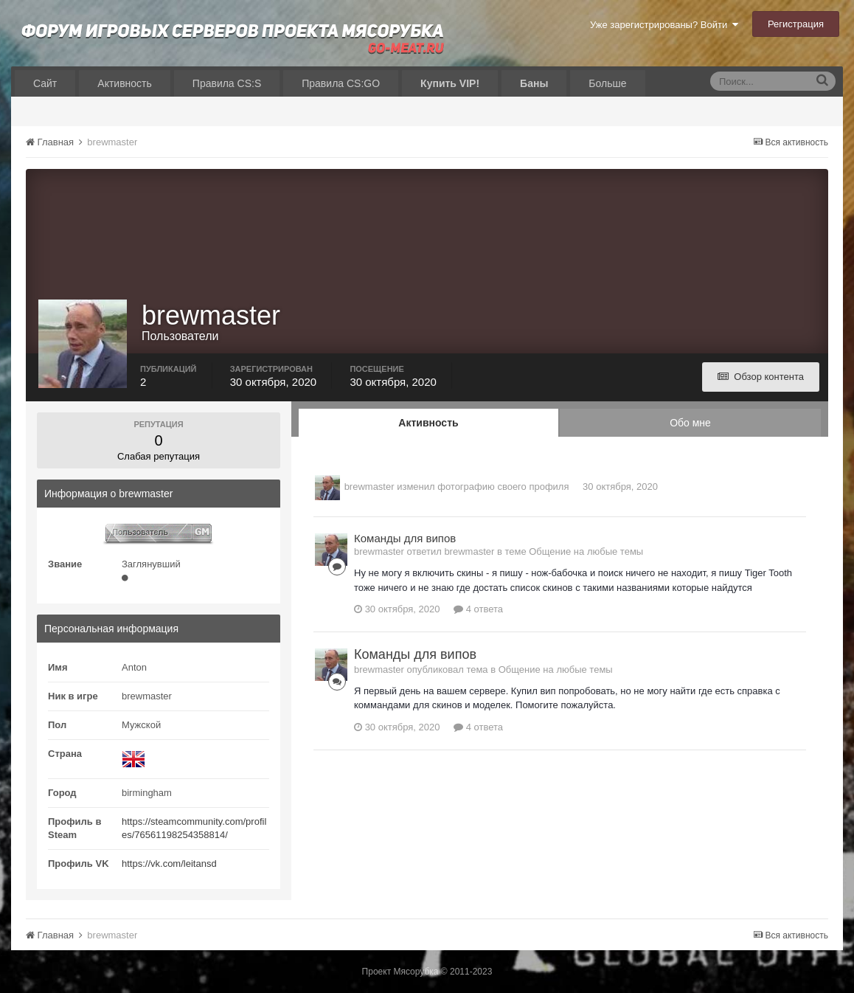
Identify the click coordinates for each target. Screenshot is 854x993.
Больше (607, 83)
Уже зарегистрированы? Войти (664, 24)
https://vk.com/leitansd (169, 863)
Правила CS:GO (341, 83)
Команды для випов (405, 538)
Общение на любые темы (586, 551)
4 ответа (478, 609)
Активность (124, 83)
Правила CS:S (226, 83)
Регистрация (796, 24)
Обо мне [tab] (690, 423)
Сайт (45, 83)
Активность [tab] (428, 423)
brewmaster (369, 486)
